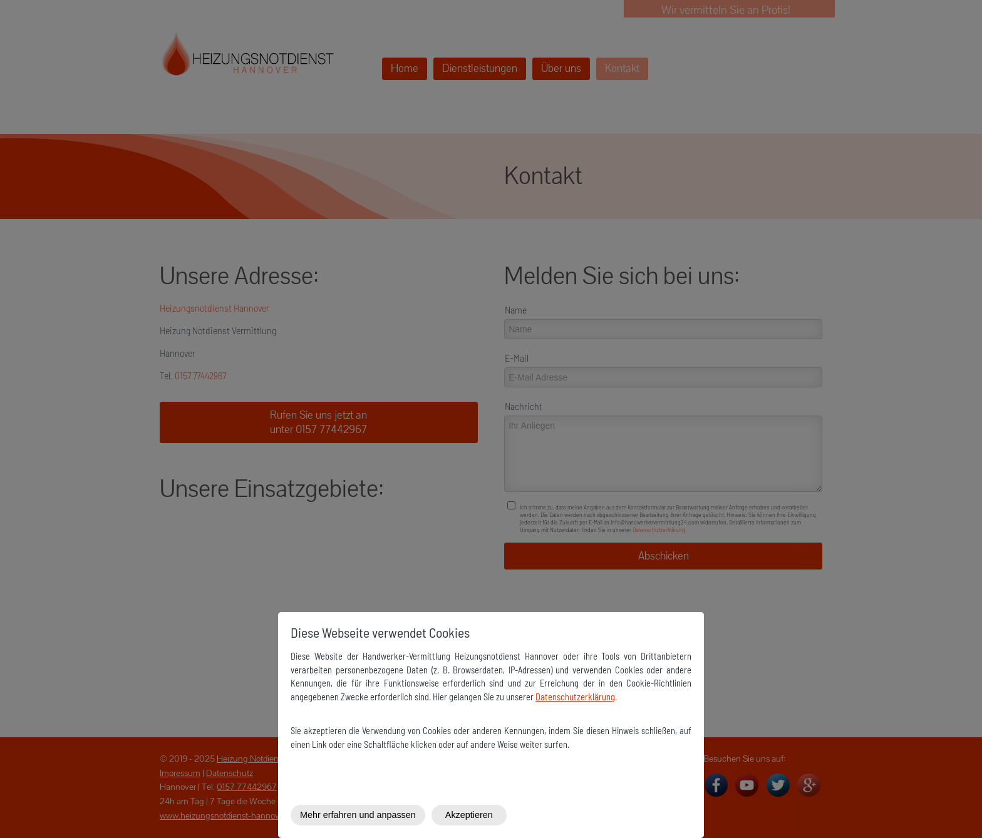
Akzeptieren (469, 815)
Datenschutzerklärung (575, 697)
